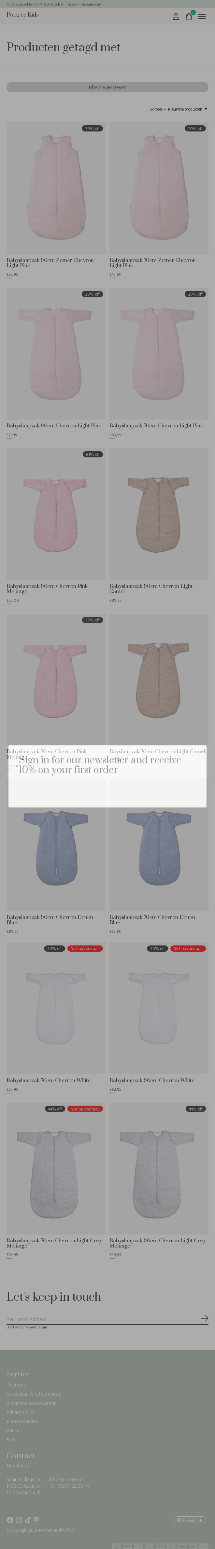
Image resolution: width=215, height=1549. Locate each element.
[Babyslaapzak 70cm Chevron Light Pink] (158, 354)
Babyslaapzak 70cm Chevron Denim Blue (152, 920)
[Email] (107, 1319)
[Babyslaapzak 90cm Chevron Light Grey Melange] (158, 1169)
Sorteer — (158, 109)
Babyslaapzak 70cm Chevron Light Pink (156, 425)
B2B (11, 1439)
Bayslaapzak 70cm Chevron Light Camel (157, 751)
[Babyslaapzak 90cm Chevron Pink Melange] (56, 514)
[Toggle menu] (201, 16)
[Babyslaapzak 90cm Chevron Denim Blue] (56, 845)
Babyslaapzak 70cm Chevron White (49, 1080)
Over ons (16, 1384)
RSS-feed (68, 1529)
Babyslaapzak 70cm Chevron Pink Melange (47, 754)
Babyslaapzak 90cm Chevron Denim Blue (50, 920)
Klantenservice (22, 1421)
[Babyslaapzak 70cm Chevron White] (56, 1008)
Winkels (15, 1430)
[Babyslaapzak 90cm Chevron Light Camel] (158, 514)
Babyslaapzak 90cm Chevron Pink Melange (47, 589)
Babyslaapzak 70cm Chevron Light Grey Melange (54, 1243)
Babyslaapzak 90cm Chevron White (151, 1080)
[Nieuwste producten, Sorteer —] (188, 109)
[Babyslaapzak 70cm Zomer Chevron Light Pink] (158, 188)
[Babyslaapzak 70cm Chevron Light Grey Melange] (56, 1169)
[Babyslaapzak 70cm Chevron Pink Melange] (56, 679)
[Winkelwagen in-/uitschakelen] (188, 16)
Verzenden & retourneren (33, 1393)
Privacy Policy (21, 1412)
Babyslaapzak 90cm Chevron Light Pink (54, 425)
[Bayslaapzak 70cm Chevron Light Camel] (158, 679)
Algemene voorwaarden (32, 1403)
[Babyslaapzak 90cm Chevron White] (158, 1008)
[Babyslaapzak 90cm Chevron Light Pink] (56, 354)
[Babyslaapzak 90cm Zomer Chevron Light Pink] (56, 188)
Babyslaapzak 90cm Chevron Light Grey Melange (157, 1243)
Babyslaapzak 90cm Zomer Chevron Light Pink (50, 263)
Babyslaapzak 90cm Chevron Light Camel (151, 589)
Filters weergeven (107, 87)
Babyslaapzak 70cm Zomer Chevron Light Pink (152, 263)
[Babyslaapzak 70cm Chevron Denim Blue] (158, 845)
